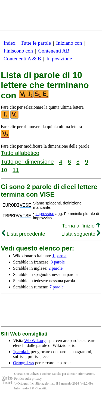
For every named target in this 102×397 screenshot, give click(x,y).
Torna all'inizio (81, 226)
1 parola (59, 255)
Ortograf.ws (23, 362)
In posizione (59, 58)
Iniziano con (69, 43)
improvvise (45, 213)
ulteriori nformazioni (80, 374)
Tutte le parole (36, 43)
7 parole (57, 287)
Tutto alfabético (20, 153)
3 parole (58, 262)
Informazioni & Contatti (30, 388)
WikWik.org (35, 340)
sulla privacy (33, 378)
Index (10, 43)
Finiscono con (18, 51)
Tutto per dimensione (27, 161)
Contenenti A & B (22, 58)
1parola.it (21, 351)
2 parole (55, 268)
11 (16, 170)
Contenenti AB (53, 51)
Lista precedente (23, 234)
